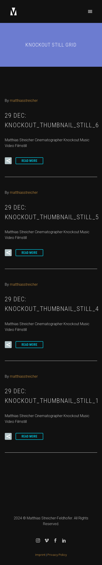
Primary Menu (90, 11)
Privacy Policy (57, 555)
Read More (29, 161)
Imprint (40, 555)
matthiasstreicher (24, 100)
